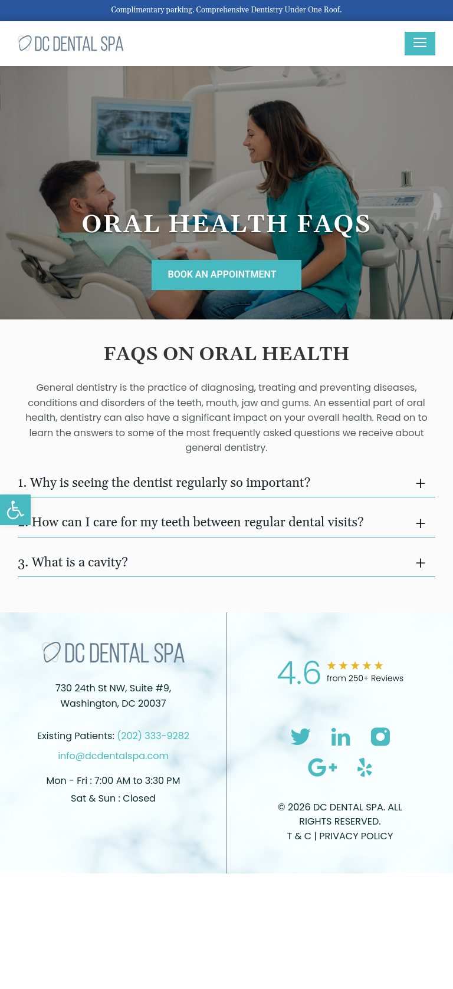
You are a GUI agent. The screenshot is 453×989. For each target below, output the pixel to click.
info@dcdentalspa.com (113, 756)
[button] (15, 510)
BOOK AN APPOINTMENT (222, 274)
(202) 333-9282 (153, 736)
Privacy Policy (356, 836)
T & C (300, 836)
